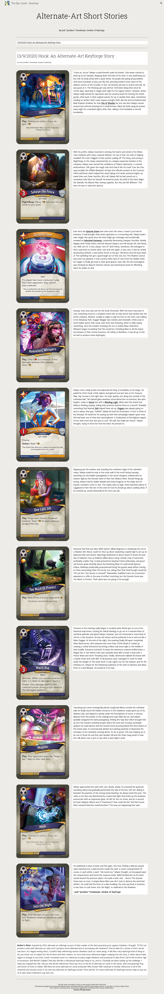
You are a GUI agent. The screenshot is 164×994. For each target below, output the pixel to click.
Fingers (120, 408)
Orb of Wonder (108, 103)
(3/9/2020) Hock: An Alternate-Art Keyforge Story (39, 42)
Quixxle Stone (92, 231)
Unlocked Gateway (93, 240)
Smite (91, 402)
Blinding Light (111, 402)
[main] (81, 16)
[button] (161, 3)
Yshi (97, 408)
